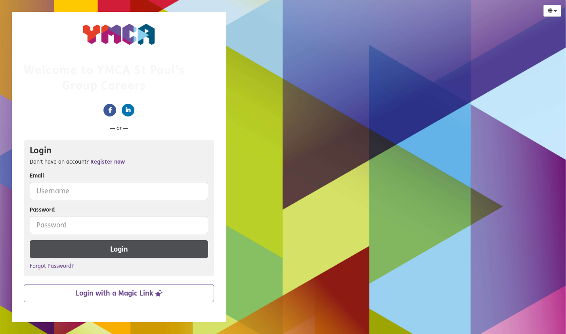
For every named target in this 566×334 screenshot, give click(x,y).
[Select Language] (552, 11)
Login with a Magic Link (119, 293)
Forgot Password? (52, 266)
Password (42, 209)
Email (37, 175)
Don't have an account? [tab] (77, 161)
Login (119, 249)
